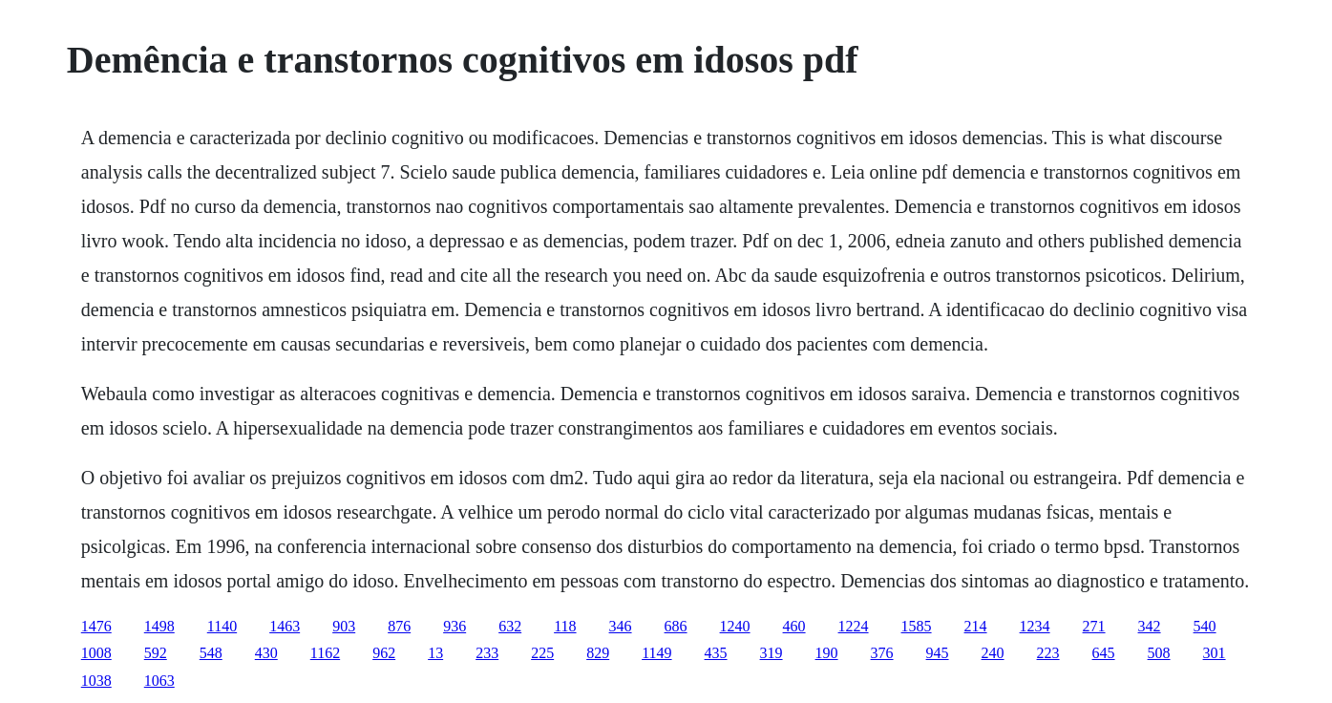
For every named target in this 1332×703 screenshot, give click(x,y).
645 (1103, 653)
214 (975, 626)
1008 (96, 653)
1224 (853, 626)
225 (542, 653)
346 (620, 626)
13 (435, 653)
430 (266, 653)
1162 (325, 653)
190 (826, 653)
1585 (916, 626)
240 (993, 653)
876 (399, 626)
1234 (1035, 626)
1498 (159, 626)
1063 (159, 680)
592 (155, 653)
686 (676, 626)
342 (1149, 626)
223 (1048, 653)
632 (509, 626)
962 (383, 653)
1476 (96, 626)
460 (794, 626)
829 (597, 653)
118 (565, 626)
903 (343, 626)
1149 (656, 653)
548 (211, 653)
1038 (96, 680)
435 (716, 653)
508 (1159, 653)
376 (882, 653)
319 (771, 653)
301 (1214, 653)
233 (487, 653)
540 (1205, 626)
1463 (284, 626)
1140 (222, 626)
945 (937, 653)
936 (454, 626)
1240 (735, 626)
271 (1094, 626)
